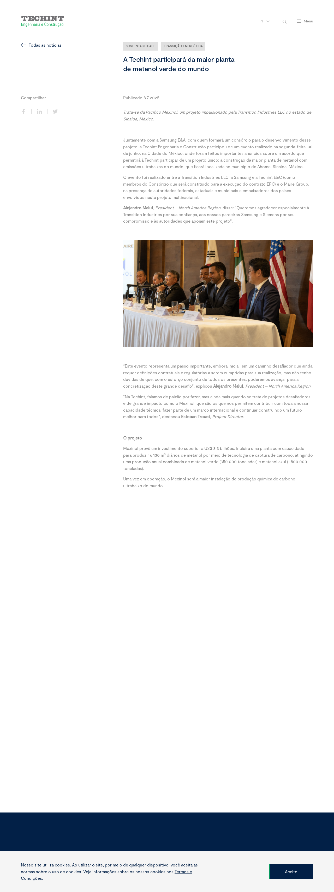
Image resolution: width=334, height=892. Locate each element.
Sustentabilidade (141, 46)
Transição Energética (183, 46)
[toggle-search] (285, 21)
